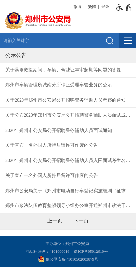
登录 (105, 6)
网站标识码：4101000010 (48, 251)
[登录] (104, 6)
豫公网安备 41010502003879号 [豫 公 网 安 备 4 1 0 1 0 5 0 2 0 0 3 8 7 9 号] (68, 259)
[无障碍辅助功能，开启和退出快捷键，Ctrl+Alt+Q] (124, 7)
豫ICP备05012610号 (91, 251)
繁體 (92, 6)
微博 (77, 6)
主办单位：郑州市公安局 (68, 243)
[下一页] (81, 221)
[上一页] (54, 221)
